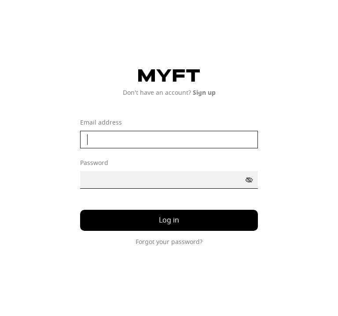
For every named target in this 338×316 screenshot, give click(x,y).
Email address (101, 122)
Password (94, 163)
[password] (169, 180)
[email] (169, 139)
